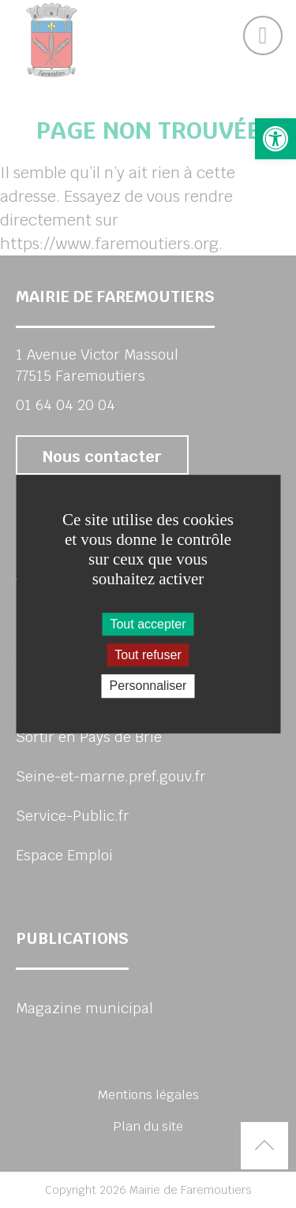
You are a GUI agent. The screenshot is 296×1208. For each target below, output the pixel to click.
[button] (275, 138)
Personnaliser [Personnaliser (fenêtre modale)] (148, 686)
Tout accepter (147, 624)
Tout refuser (147, 655)
